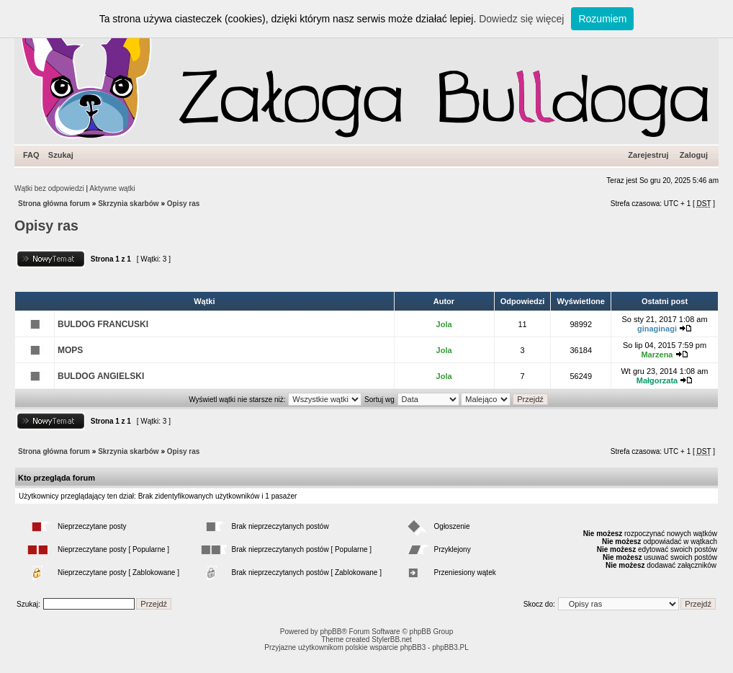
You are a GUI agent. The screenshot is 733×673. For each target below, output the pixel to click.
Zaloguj (694, 155)
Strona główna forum (54, 204)
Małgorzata (657, 380)
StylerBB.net (392, 639)
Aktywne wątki (112, 188)
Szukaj (60, 155)
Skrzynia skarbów (128, 204)
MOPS (70, 350)
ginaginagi (657, 328)
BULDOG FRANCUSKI (103, 324)
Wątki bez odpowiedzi (49, 188)
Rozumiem (602, 18)
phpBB (330, 632)
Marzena (657, 354)
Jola (444, 324)
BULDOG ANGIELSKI (101, 376)
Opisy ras (183, 204)
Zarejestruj (648, 155)
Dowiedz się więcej (521, 18)
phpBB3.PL (450, 647)
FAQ (31, 155)
